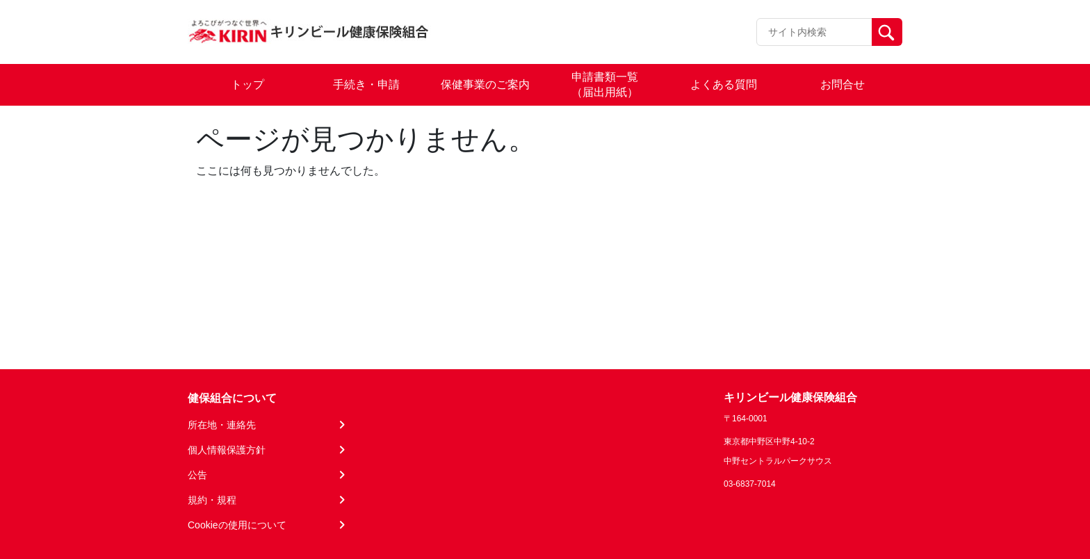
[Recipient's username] (814, 32)
